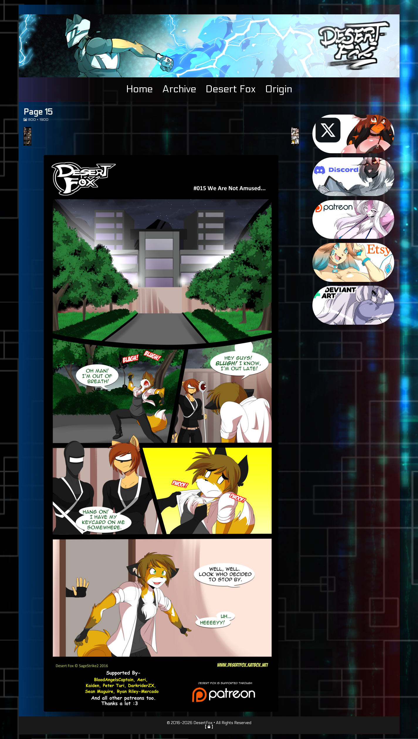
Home (139, 89)
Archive (179, 89)
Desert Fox (231, 89)
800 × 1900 (38, 120)
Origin (278, 89)
